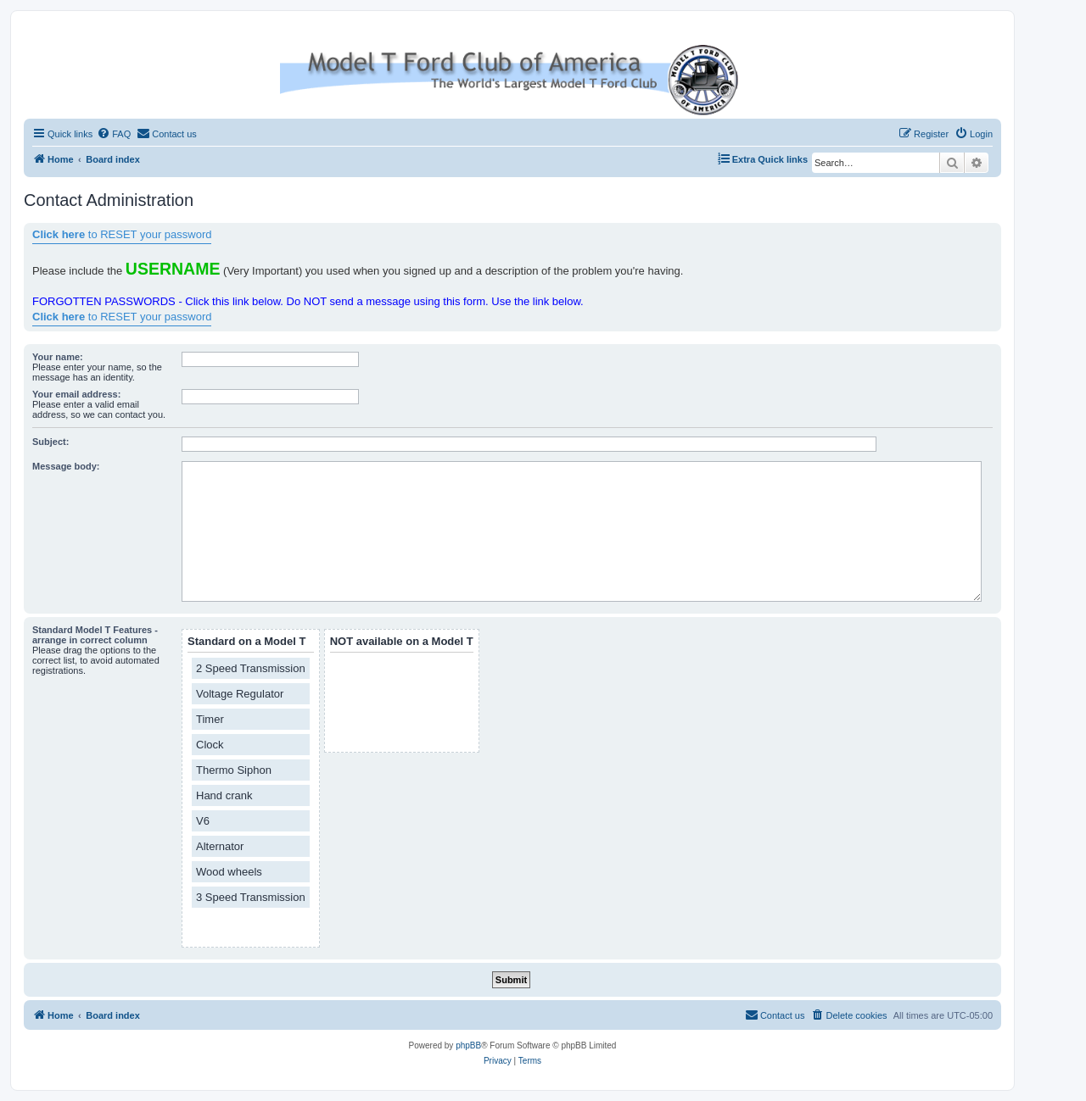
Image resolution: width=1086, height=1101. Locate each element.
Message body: (65, 466)
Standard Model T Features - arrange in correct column (95, 635)
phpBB (468, 1045)
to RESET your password (121, 234)
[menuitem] (114, 134)
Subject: (50, 442)
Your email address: (76, 394)
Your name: (57, 357)
